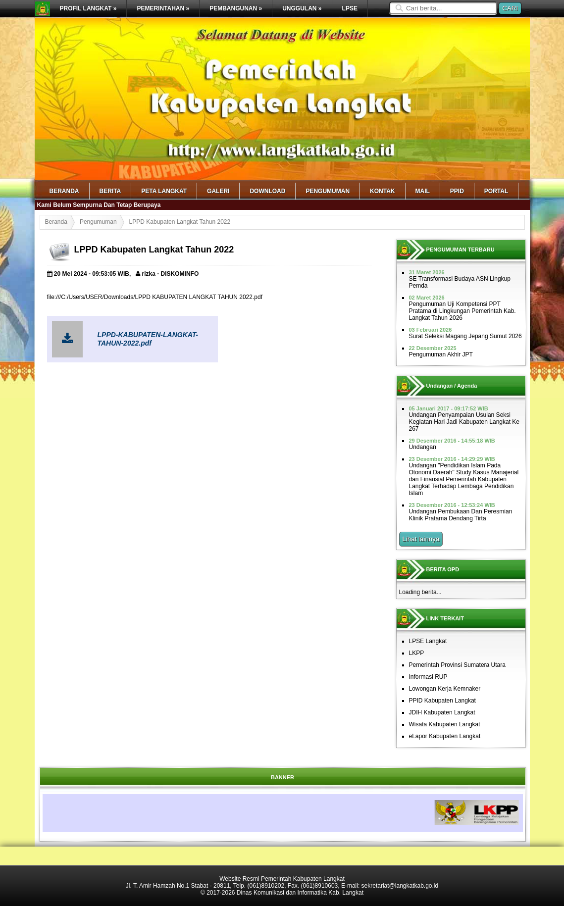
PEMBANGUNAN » (235, 8)
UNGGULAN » (301, 8)
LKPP (416, 653)
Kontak (382, 191)
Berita (110, 191)
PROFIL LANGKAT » (88, 8)
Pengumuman (328, 191)
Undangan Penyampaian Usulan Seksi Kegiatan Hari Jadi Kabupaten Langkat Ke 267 (464, 421)
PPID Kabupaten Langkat (442, 700)
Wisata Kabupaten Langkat (444, 724)
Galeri (218, 191)
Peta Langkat (164, 191)
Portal (496, 191)
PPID (457, 191)
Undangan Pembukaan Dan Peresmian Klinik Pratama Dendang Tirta (461, 515)
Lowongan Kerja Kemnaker (445, 688)
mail (422, 191)
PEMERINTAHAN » (163, 8)
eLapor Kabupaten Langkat (445, 736)
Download (267, 191)
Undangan (422, 447)
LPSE (350, 8)
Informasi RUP (428, 676)
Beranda (64, 191)
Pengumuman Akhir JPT (441, 354)
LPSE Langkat (428, 641)
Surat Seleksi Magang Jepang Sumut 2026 (465, 336)
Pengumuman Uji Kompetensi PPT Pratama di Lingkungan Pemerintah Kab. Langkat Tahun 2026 (462, 311)
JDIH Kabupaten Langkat (442, 712)
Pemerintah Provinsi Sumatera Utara (457, 664)
